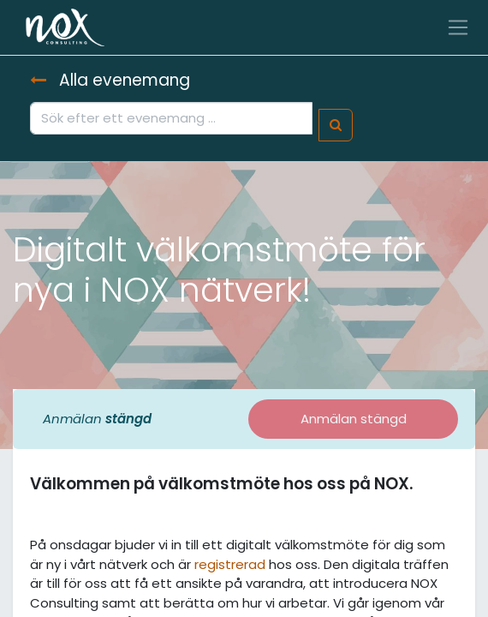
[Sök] (335, 125)
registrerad (229, 564)
